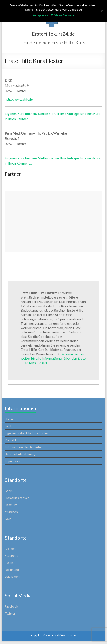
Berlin (9, 491)
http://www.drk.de (19, 99)
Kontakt (10, 440)
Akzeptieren (40, 15)
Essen (9, 562)
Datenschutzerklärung (20, 454)
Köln (8, 519)
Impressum (12, 461)
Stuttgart (11, 555)
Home (9, 419)
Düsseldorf (12, 576)
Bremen (10, 548)
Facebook (11, 606)
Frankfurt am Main (17, 498)
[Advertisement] (53, 221)
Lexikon (10, 426)
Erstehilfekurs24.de (53, 34)
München (11, 512)
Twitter (10, 613)
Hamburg (11, 505)
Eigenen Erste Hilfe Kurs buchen (27, 433)
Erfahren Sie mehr (62, 15)
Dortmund (12, 569)
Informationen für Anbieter (23, 447)
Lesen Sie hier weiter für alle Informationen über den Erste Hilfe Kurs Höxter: (53, 358)
